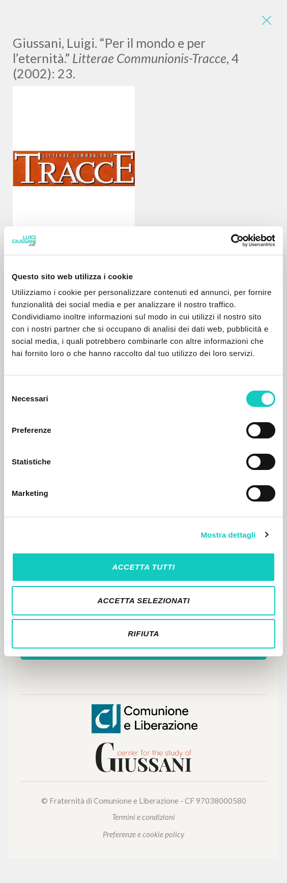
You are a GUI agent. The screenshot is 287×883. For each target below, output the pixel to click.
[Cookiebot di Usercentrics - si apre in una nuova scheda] (230, 240)
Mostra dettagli (227, 535)
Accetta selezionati (143, 600)
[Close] (266, 20)
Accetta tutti (143, 567)
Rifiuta (143, 633)
